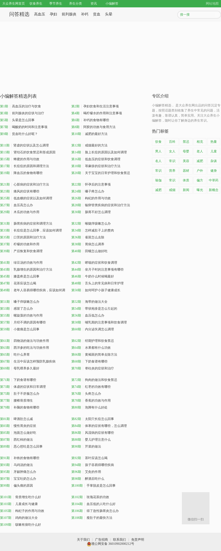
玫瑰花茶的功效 (90, 497)
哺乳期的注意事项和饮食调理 (99, 322)
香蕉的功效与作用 (91, 401)
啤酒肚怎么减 (16, 419)
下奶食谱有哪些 (89, 361)
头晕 (108, 14)
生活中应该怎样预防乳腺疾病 (27, 361)
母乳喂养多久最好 (19, 368)
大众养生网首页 (13, 3)
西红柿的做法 (16, 440)
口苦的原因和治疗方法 (23, 237)
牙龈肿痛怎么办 (18, 472)
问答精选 (19, 14)
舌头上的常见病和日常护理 (97, 283)
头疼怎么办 (86, 394)
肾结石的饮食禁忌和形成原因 (27, 152)
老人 (200, 151)
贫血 (96, 14)
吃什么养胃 (15, 355)
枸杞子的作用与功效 (22, 511)
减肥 (200, 161)
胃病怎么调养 (87, 244)
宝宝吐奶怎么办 (18, 479)
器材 (186, 170)
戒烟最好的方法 (89, 145)
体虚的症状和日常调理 (23, 387)
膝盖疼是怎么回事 (19, 276)
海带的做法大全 (89, 302)
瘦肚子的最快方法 (91, 518)
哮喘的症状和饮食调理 (94, 263)
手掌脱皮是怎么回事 (93, 486)
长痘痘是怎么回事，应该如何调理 (31, 230)
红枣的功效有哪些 (91, 387)
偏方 (200, 180)
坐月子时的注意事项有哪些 (97, 269)
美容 (186, 161)
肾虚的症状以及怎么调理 (24, 145)
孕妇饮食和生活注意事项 (95, 106)
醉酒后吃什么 (87, 479)
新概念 (213, 190)
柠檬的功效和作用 (19, 244)
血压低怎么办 (87, 315)
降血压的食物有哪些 (21, 173)
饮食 (158, 141)
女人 (172, 151)
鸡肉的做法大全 (19, 518)
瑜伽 (158, 180)
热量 (213, 141)
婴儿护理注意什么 (91, 440)
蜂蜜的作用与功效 (19, 159)
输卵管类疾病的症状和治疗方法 (100, 205)
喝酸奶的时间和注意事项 (23, 127)
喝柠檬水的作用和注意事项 (96, 113)
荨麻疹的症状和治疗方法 (95, 166)
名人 (158, 161)
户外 (200, 170)
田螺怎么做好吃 (89, 251)
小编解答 (111, 3)
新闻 (186, 190)
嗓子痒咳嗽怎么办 (19, 302)
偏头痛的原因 (16, 486)
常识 (172, 161)
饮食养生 (35, 3)
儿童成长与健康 (19, 504)
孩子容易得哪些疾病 (92, 465)
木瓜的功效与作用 (19, 212)
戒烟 (172, 190)
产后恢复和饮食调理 (21, 251)
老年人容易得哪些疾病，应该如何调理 (32, 291)
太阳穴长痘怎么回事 (92, 419)
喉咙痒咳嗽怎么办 (91, 224)
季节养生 (55, 3)
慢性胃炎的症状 (18, 426)
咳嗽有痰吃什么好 (20, 525)
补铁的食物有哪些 (19, 458)
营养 (172, 170)
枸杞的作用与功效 (91, 198)
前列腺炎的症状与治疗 (22, 113)
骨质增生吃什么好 (20, 497)
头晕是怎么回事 (17, 120)
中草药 (213, 180)
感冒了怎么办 (16, 309)
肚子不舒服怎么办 (19, 394)
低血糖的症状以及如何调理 (26, 198)
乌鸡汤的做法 (16, 465)
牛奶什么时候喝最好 (92, 276)
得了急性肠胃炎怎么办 (95, 511)
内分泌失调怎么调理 (92, 329)
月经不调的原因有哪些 (23, 322)
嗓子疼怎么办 (87, 191)
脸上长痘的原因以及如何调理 (99, 152)
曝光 (200, 190)
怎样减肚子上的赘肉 (92, 230)
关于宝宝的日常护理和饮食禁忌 (100, 173)
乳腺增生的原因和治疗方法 (26, 269)
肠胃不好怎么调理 (91, 212)
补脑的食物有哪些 (19, 407)
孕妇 (53, 14)
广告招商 (101, 539)
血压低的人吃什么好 (93, 504)
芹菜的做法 (86, 446)
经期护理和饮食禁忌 (92, 341)
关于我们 (83, 539)
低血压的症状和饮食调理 (95, 159)
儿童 (213, 151)
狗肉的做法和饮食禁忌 (94, 380)
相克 (200, 141)
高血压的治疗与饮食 (20, 106)
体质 (186, 180)
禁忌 (186, 141)
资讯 (93, 3)
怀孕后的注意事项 (91, 184)
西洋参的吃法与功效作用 (24, 348)
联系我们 (119, 539)
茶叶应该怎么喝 (89, 458)
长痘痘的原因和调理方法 (24, 166)
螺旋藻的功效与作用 (21, 315)
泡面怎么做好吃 (18, 433)
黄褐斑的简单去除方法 (94, 355)
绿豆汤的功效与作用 (21, 263)
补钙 (84, 14)
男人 (158, 151)
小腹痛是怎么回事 (19, 329)
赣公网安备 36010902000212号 (110, 543)
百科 (172, 141)
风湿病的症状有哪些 (92, 433)
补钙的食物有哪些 (90, 120)
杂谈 (213, 161)
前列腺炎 (69, 14)
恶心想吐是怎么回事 (21, 446)
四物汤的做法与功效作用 (24, 341)
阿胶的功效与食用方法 (93, 127)
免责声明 (137, 539)
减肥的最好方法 (89, 134)
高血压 (39, 14)
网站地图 (212, 3)
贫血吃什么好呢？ (19, 134)
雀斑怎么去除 (87, 237)
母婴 (186, 151)
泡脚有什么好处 (89, 407)
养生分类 (75, 3)
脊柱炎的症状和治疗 (92, 368)
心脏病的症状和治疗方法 (24, 184)
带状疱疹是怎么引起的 (94, 309)
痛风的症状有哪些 (19, 191)
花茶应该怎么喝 (18, 283)
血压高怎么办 (16, 205)
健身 (213, 170)
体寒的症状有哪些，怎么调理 (99, 426)
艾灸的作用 (86, 472)
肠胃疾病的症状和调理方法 (26, 224)
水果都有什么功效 (91, 348)
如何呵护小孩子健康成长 (95, 290)
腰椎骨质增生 (16, 401)
